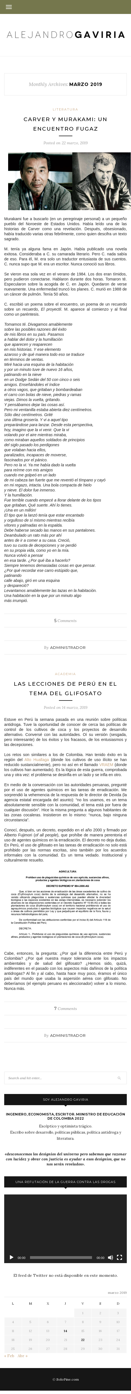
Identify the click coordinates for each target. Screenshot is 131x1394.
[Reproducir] (11, 1257)
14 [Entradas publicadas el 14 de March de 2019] (65, 1331)
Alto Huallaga (36, 759)
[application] (65, 1228)
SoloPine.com (67, 1379)
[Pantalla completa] (119, 1257)
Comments (65, 620)
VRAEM (106, 764)
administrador (68, 647)
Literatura (65, 109)
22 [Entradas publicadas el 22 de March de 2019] (82, 1340)
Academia (65, 674)
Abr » (22, 1355)
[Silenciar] (110, 1257)
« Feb (9, 1355)
